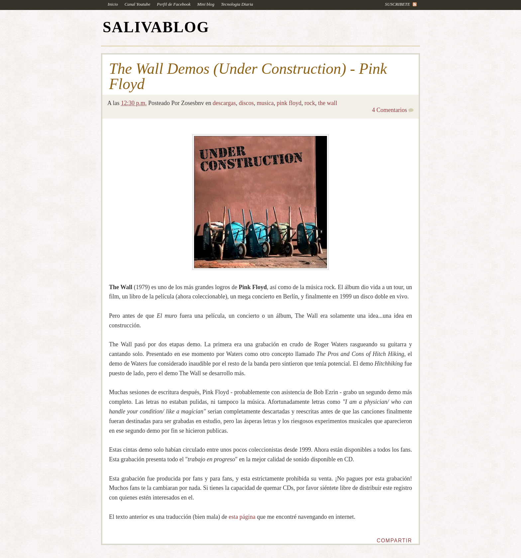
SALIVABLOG (156, 27)
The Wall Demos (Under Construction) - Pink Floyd (248, 76)
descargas (224, 103)
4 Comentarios (389, 110)
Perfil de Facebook (173, 4)
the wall (327, 103)
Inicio (113, 4)
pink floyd (289, 103)
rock (309, 103)
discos (246, 103)
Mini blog (205, 4)
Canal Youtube (138, 4)
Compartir (394, 540)
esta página (242, 516)
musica (265, 103)
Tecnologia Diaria (237, 4)
